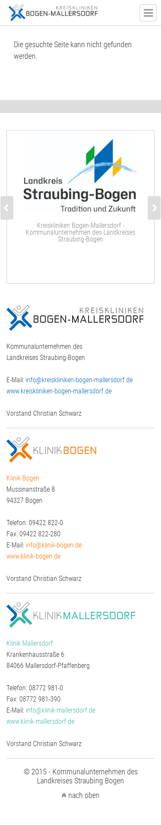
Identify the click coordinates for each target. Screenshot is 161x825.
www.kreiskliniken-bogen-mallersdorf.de (59, 391)
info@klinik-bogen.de (54, 545)
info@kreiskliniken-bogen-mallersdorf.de (79, 380)
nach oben (84, 795)
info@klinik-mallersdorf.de (60, 710)
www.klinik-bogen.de (33, 556)
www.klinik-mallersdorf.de (40, 721)
